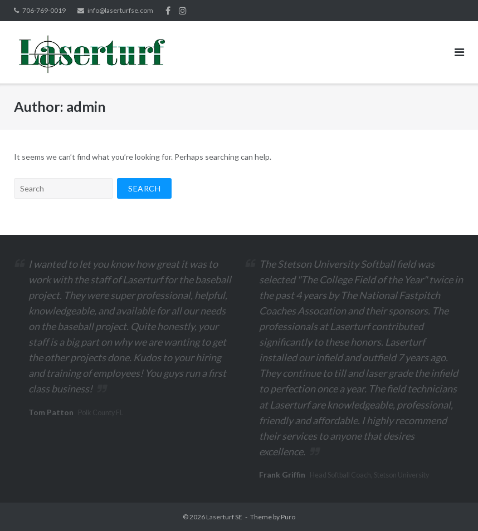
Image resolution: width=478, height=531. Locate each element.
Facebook (167, 10)
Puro (288, 517)
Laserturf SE (224, 517)
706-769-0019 (44, 10)
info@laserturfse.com (120, 10)
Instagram (183, 10)
